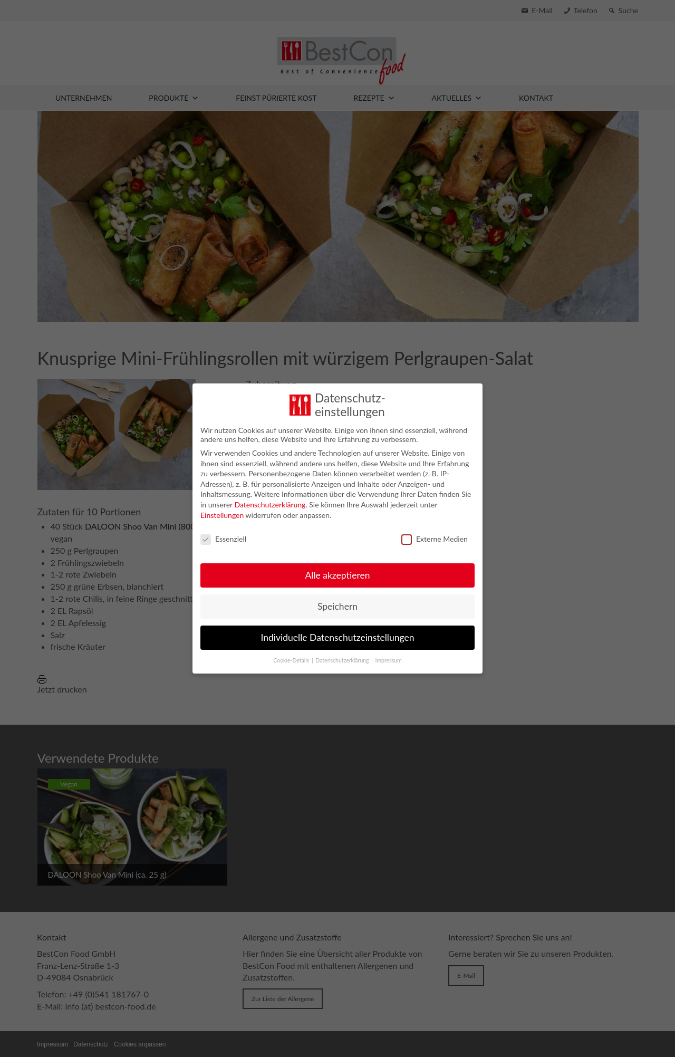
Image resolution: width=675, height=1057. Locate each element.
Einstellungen (222, 510)
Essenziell (223, 534)
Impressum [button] (388, 657)
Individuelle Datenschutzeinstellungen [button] (337, 633)
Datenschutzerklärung (269, 500)
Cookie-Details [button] (292, 657)
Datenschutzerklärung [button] (342, 657)
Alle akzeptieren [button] (337, 571)
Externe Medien (434, 534)
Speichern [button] (337, 602)
